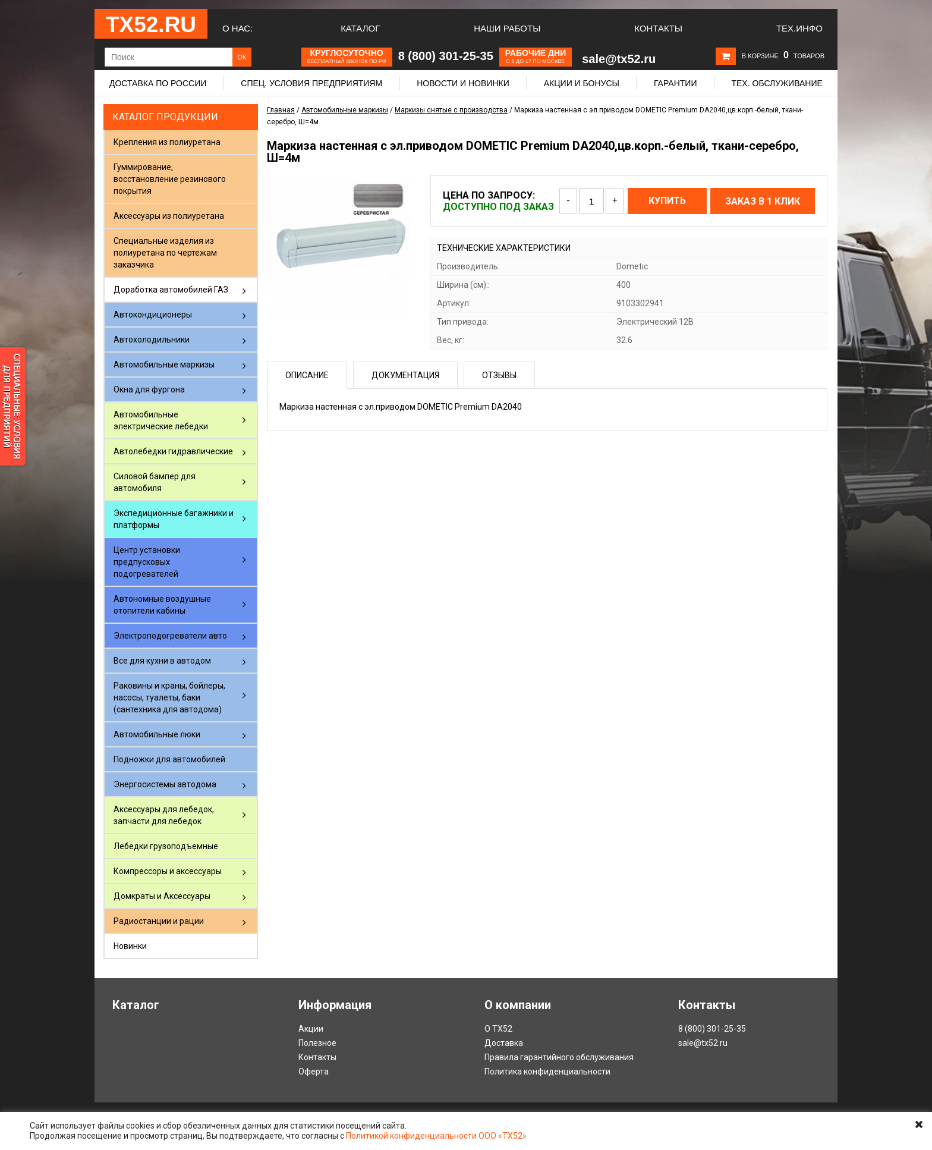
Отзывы (499, 375)
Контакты (658, 28)
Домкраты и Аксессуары (162, 896)
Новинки (130, 946)
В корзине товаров (783, 55)
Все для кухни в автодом (162, 660)
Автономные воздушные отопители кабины (162, 604)
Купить (667, 200)
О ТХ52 (498, 1028)
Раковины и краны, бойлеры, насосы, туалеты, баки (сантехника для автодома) (169, 697)
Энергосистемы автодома (165, 784)
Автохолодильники (152, 339)
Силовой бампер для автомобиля (155, 482)
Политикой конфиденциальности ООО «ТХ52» (436, 1135)
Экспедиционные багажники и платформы (174, 519)
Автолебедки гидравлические (173, 451)
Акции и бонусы (581, 83)
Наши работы (507, 28)
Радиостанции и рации (159, 921)
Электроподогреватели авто (170, 635)
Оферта (313, 1071)
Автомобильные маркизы (164, 364)
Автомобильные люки (157, 734)
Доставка (503, 1043)
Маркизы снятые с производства (451, 110)
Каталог (360, 28)
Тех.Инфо (799, 28)
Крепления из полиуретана (167, 142)
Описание (307, 375)
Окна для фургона (149, 389)
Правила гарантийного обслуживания (559, 1057)
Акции (310, 1028)
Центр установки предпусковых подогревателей (147, 562)
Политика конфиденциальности (547, 1071)
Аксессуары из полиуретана (169, 216)
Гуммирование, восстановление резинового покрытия (170, 179)
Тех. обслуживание (776, 83)
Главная (281, 110)
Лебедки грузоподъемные (166, 846)
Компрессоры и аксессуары (168, 871)
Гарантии (675, 83)
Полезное (317, 1043)
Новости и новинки (463, 83)
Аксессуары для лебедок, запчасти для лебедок (164, 815)
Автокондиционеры (153, 314)
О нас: (237, 28)
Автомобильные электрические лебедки (161, 420)
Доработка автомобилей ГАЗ (171, 289)
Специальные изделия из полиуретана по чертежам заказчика (165, 252)
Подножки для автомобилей (169, 759)
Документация (405, 375)
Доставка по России (157, 83)
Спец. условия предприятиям (311, 83)
